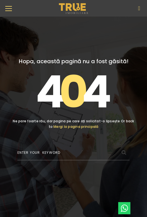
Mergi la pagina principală (75, 126)
